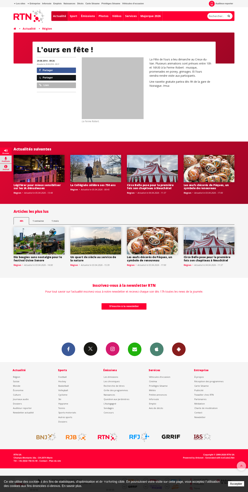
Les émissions (111, 377)
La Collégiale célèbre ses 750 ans (93, 185)
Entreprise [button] (34, 3)
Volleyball (63, 390)
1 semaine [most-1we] (38, 220)
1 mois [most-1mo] (55, 220)
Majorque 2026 (150, 16)
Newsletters (134, 349)
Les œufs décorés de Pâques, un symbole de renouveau (206, 186)
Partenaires (200, 399)
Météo (152, 390)
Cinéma (153, 381)
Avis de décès (156, 408)
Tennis (61, 408)
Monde (16, 386)
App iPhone (157, 349)
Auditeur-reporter (221, 4)
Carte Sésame (92, 3)
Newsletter (200, 417)
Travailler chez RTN (204, 394)
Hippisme (63, 403)
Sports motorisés (67, 412)
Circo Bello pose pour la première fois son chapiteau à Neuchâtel (150, 186)
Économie (18, 390)
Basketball (63, 386)
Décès (80, 3)
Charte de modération (206, 408)
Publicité (198, 390)
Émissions (88, 16)
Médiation (199, 403)
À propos (199, 377)
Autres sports (65, 417)
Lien (44, 85)
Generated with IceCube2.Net (219, 458)
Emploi (152, 403)
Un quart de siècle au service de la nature (93, 258)
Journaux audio (21, 399)
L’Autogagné (110, 403)
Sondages (109, 408)
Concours (109, 412)
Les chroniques (112, 381)
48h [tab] (21, 220)
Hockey (62, 381)
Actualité (59, 16)
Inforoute (47, 3)
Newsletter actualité (23, 412)
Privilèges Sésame (111, 3)
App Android (179, 349)
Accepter (236, 483)
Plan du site (55, 461)
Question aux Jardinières (116, 399)
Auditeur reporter (22, 408)
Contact (198, 412)
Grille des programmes (116, 390)
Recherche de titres (114, 386)
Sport (73, 16)
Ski (59, 399)
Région (47, 28)
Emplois (57, 3)
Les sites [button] (19, 3)
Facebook (68, 349)
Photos (103, 16)
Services (131, 16)
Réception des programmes (208, 381)
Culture (17, 394)
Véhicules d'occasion (133, 3)
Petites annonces (158, 394)
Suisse (16, 381)
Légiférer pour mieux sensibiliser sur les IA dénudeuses (37, 186)
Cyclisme (62, 394)
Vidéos (116, 16)
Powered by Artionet (193, 458)
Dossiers (17, 403)
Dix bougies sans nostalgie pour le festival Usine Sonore (38, 258)
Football (62, 377)
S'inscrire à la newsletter (124, 306)
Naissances (69, 3)
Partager (46, 70)
